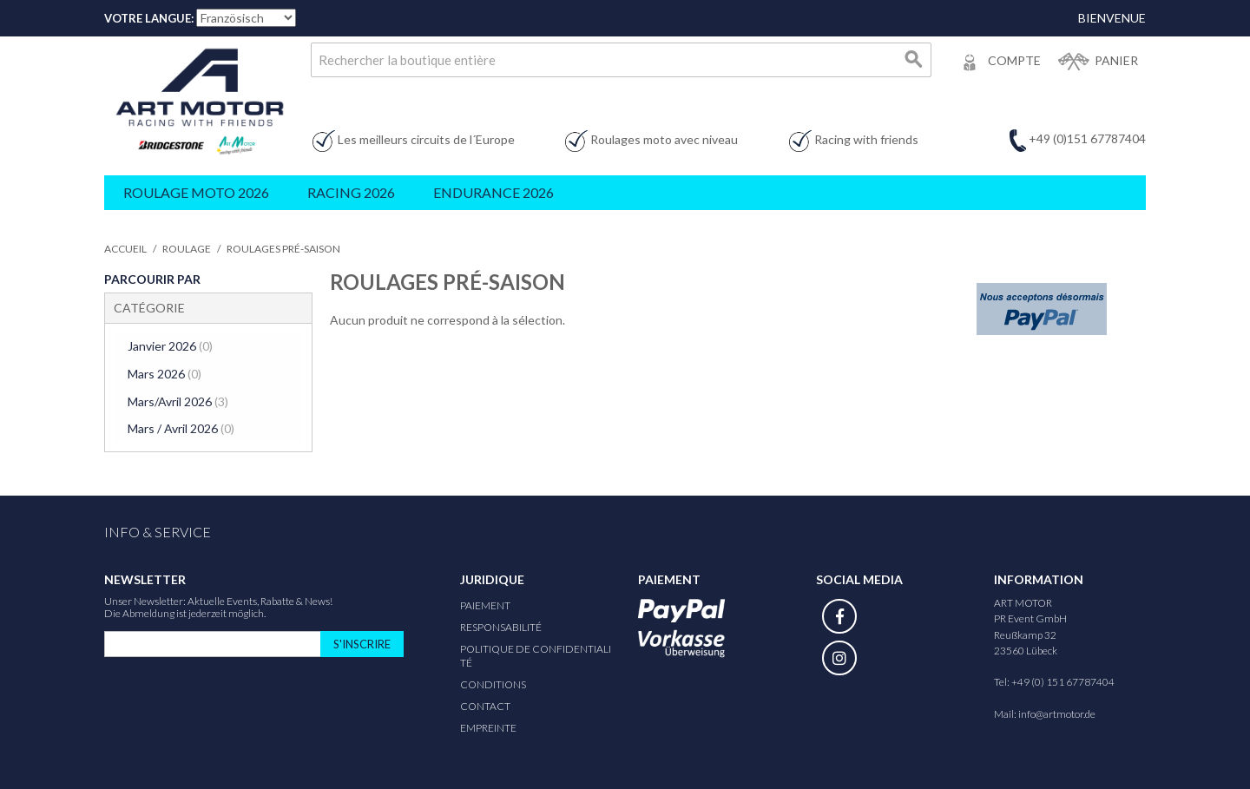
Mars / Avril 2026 (180, 426)
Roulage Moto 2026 (196, 192)
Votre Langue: (149, 18)
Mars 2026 (164, 372)
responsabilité (501, 624)
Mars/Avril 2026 (177, 399)
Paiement (485, 602)
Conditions (493, 681)
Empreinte (488, 725)
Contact (485, 703)
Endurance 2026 (493, 192)
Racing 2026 (351, 192)
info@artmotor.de (1056, 711)
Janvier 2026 (169, 346)
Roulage (186, 248)
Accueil (125, 248)
